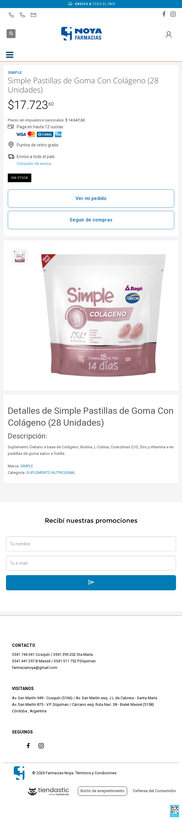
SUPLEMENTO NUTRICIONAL (50, 472)
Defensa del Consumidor (154, 791)
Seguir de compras (91, 220)
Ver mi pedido (91, 198)
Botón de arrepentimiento (102, 791)
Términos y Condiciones (95, 773)
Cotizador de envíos (34, 163)
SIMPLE (26, 466)
